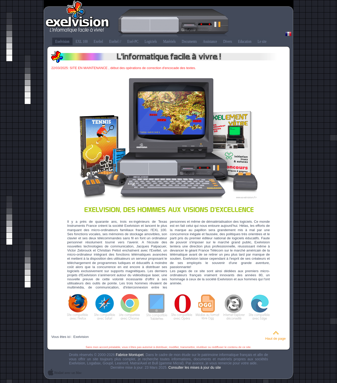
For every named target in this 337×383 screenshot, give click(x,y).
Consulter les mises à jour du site (194, 367)
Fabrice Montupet (130, 355)
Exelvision (168, 19)
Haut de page (275, 338)
